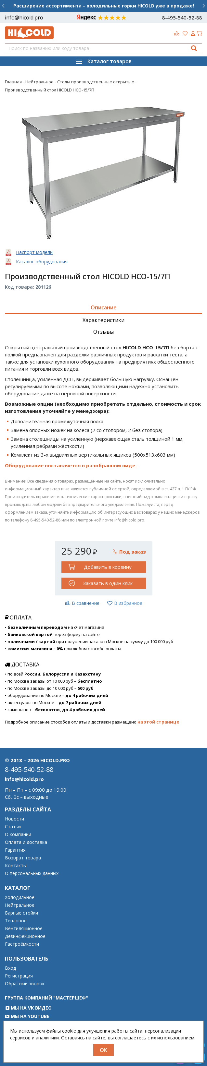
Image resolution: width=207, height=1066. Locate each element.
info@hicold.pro (24, 17)
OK (103, 1050)
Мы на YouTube (27, 1016)
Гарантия (15, 850)
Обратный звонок (25, 983)
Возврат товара (23, 858)
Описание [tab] (104, 307)
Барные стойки (21, 913)
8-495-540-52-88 (182, 17)
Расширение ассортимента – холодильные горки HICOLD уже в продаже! (103, 6)
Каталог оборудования (42, 261)
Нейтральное (19, 905)
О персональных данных (31, 873)
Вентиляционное (24, 928)
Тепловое (16, 920)
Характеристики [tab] (103, 320)
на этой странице (158, 722)
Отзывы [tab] (103, 331)
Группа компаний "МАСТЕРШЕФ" (46, 998)
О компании (18, 834)
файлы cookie (61, 1031)
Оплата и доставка (26, 842)
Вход (10, 968)
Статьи (13, 826)
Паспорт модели (34, 252)
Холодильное (19, 897)
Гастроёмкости (22, 944)
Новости (14, 819)
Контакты (16, 865)
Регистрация (19, 976)
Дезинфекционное (25, 936)
